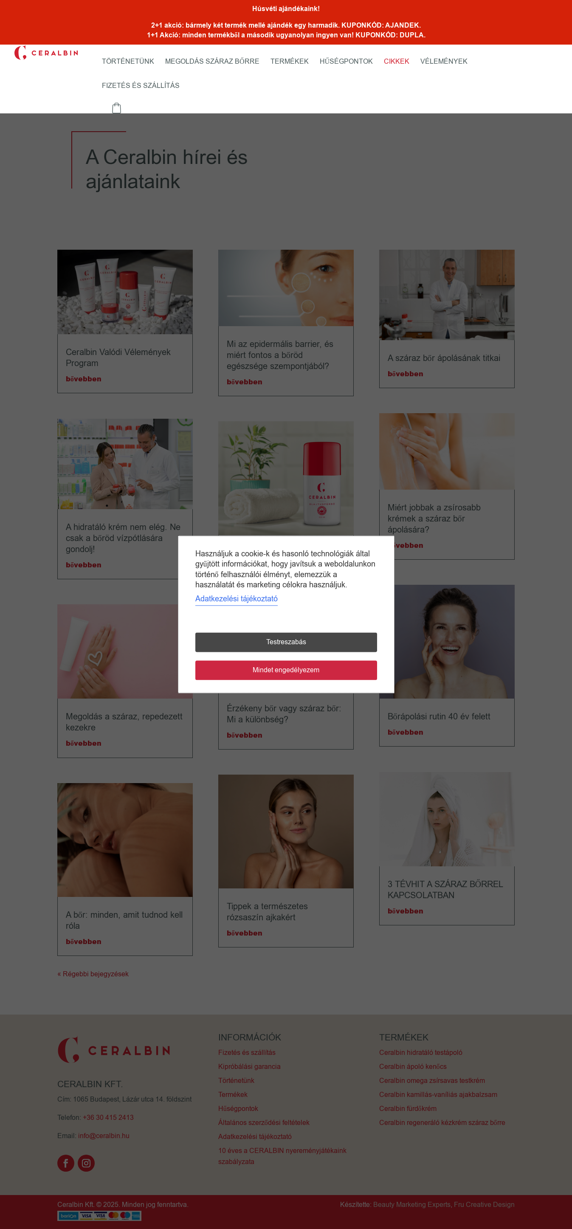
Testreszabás (286, 642)
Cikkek (396, 62)
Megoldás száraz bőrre (212, 62)
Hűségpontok (346, 62)
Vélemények (444, 62)
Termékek (290, 62)
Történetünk (128, 62)
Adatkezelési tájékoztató (236, 599)
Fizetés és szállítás (141, 86)
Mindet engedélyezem (286, 670)
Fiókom (196, 93)
